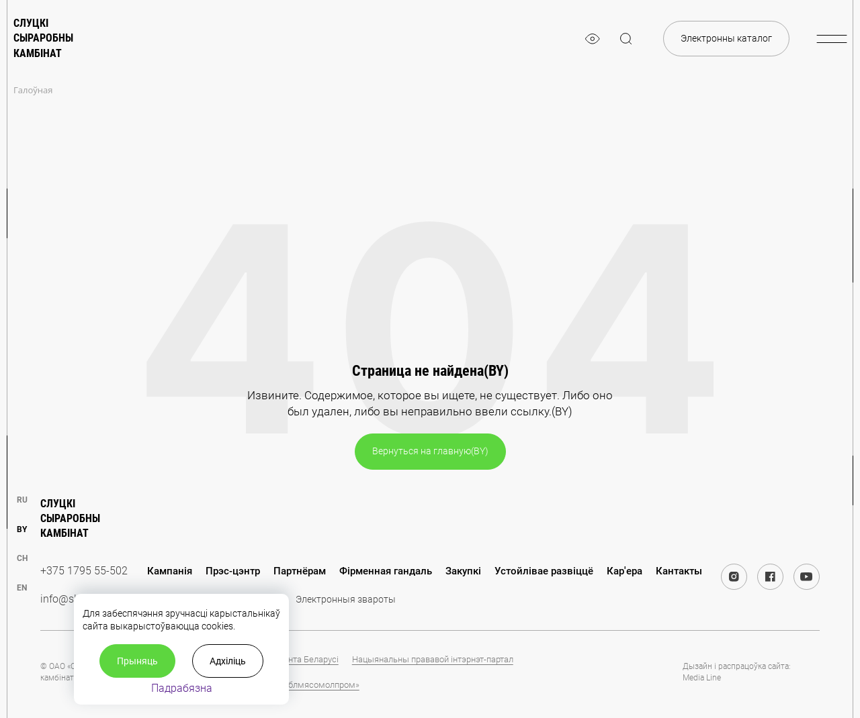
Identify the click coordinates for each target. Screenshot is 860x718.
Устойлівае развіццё (543, 571)
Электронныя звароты (346, 599)
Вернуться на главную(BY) (430, 451)
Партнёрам (299, 571)
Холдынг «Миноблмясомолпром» (292, 685)
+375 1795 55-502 (84, 570)
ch (22, 558)
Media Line (702, 677)
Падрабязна (181, 688)
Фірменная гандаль (385, 571)
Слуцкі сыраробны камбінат (43, 38)
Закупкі (463, 571)
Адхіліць (228, 661)
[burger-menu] (831, 39)
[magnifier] (626, 39)
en (22, 588)
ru (22, 500)
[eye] (593, 39)
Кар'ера (624, 571)
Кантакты (679, 571)
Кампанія (169, 571)
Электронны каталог (726, 38)
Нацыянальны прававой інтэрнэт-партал (432, 659)
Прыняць (137, 661)
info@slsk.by (70, 599)
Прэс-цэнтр (233, 571)
